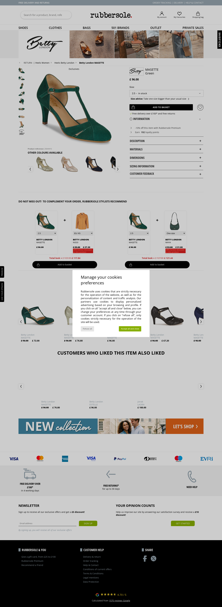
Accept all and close (130, 329)
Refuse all (87, 329)
